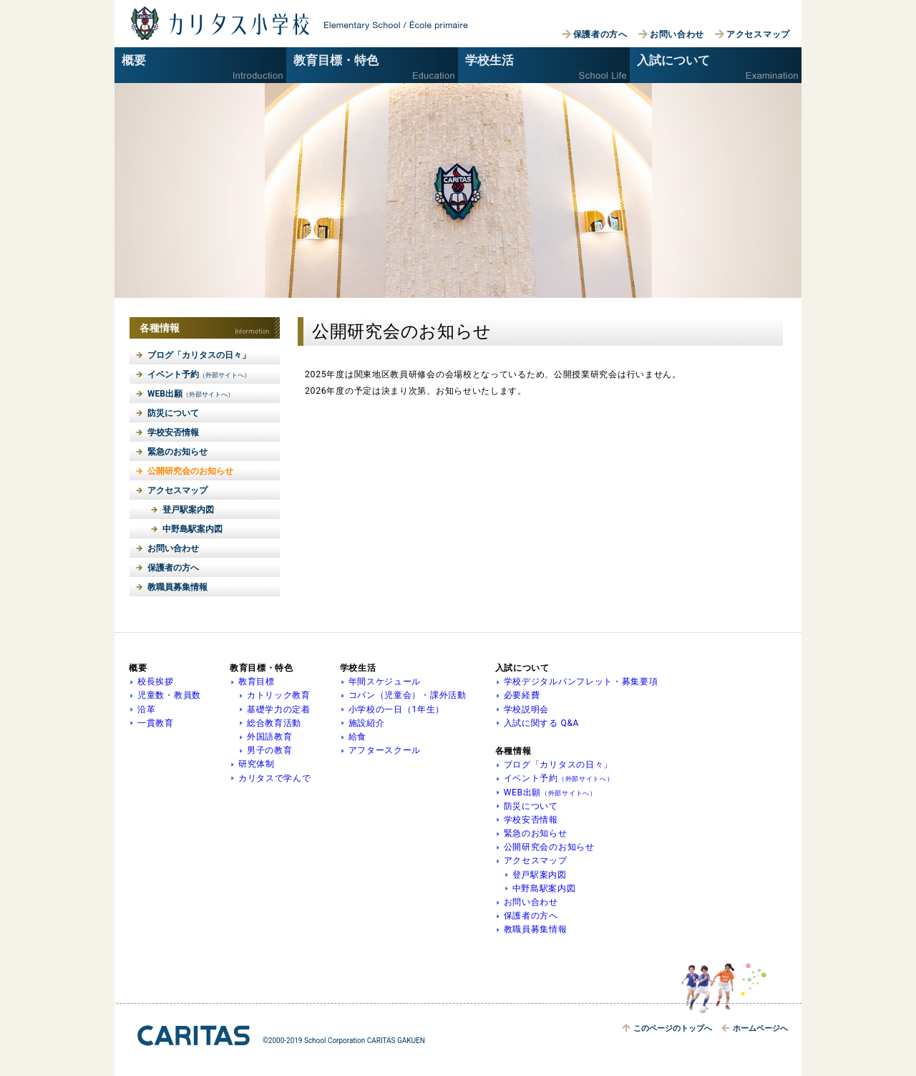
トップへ (672, 1028)
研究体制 (256, 764)
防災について (173, 413)
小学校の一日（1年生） (396, 709)
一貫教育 (155, 723)
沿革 (146, 709)
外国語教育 (270, 737)
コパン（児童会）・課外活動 (408, 695)
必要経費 (522, 695)
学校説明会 (527, 709)
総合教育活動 (274, 723)
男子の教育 (270, 750)
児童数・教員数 (169, 695)
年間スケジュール (385, 682)
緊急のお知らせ (177, 452)
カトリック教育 (279, 695)
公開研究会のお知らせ (190, 471)
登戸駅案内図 (188, 510)
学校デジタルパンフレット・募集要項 (581, 682)
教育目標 (256, 682)
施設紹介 (367, 723)
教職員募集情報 (177, 587)
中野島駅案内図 (192, 529)
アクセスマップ (758, 34)
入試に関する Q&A (542, 723)
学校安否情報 (173, 432)
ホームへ (760, 1028)
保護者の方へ (600, 34)
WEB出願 (190, 394)
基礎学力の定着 (279, 709)
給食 (357, 737)
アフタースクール (385, 750)
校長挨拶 (155, 682)
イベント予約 (198, 374)
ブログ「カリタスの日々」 (198, 355)
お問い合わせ (677, 34)
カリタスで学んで (274, 778)
